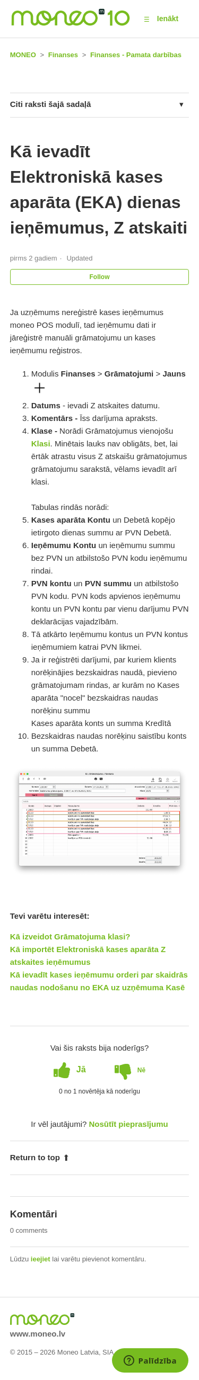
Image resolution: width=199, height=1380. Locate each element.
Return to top (40, 1157)
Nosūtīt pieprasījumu (128, 1123)
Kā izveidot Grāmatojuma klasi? (70, 936)
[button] (147, 19)
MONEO (23, 55)
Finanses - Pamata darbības (135, 55)
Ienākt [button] (167, 18)
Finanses (63, 55)
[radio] (70, 1070)
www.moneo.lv (37, 1333)
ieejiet (40, 1259)
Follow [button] (100, 277)
